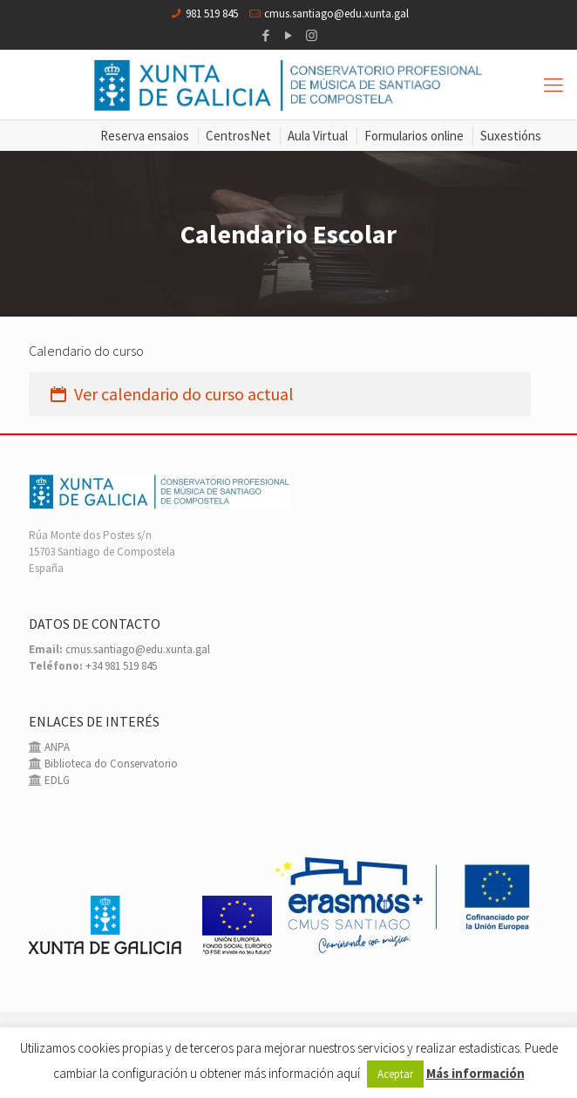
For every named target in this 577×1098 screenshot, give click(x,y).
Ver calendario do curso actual (170, 394)
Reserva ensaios (144, 135)
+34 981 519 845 (121, 665)
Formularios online (414, 135)
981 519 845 (212, 13)
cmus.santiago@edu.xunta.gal (336, 13)
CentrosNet (238, 135)
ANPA (56, 747)
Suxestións (510, 135)
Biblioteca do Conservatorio (110, 763)
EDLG (56, 780)
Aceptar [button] (395, 1074)
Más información (475, 1073)
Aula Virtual (318, 135)
